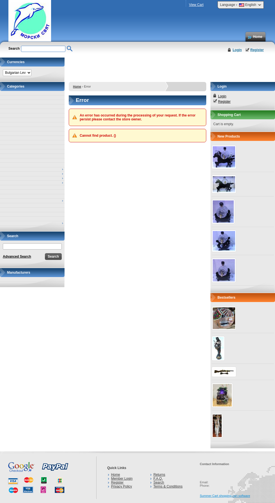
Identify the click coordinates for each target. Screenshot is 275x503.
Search (158, 482)
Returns (159, 475)
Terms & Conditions (167, 486)
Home (257, 37)
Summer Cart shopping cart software (225, 495)
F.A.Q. (158, 479)
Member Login (122, 479)
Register (257, 50)
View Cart (196, 5)
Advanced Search (17, 257)
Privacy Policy (121, 486)
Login (237, 50)
